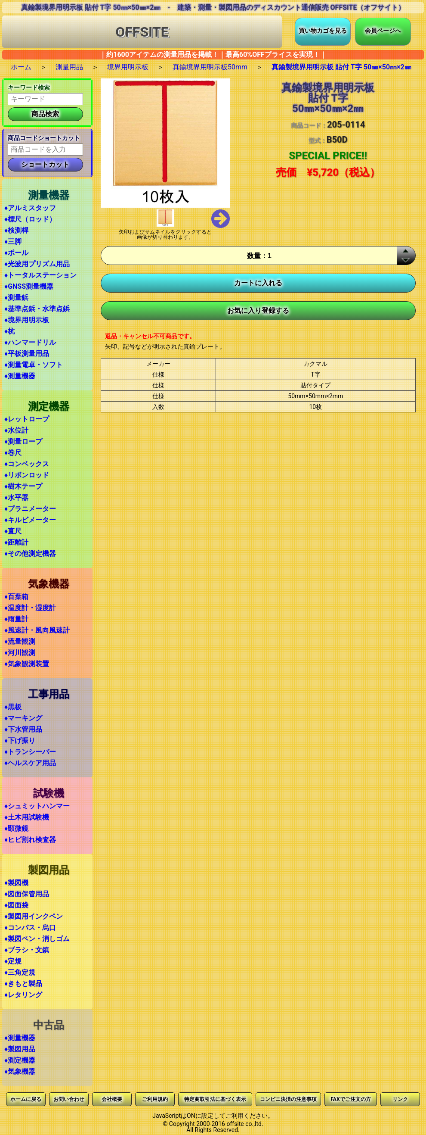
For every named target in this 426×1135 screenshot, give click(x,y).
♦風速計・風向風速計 (37, 630)
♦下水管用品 (23, 729)
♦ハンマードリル (30, 342)
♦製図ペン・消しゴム (37, 939)
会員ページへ (383, 30)
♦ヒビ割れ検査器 (30, 840)
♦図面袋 (16, 905)
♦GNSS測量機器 (28, 286)
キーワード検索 (29, 87)
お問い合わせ (68, 1099)
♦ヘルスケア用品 (30, 763)
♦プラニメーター (30, 509)
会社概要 (112, 1099)
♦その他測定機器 (30, 553)
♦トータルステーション (40, 275)
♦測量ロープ (23, 441)
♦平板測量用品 (26, 353)
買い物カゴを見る (323, 30)
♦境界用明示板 (26, 320)
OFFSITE (142, 32)
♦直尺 (13, 531)
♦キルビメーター (30, 520)
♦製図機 (16, 883)
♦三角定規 (19, 972)
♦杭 (9, 331)
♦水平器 (16, 497)
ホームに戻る (25, 1099)
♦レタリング (23, 995)
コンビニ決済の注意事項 (288, 1099)
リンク (400, 1099)
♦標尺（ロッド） (30, 219)
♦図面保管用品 (26, 894)
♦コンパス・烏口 (30, 927)
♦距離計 (16, 542)
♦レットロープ (26, 419)
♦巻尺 (13, 453)
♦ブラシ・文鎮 (26, 950)
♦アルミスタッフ (30, 208)
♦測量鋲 (16, 297)
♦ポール (16, 253)
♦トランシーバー (30, 752)
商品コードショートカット (44, 137)
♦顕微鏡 (16, 828)
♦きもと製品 (23, 983)
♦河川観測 (19, 653)
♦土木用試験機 (26, 817)
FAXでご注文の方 (350, 1099)
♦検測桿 (16, 230)
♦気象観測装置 (26, 664)
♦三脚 (13, 241)
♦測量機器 (19, 376)
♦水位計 (16, 430)
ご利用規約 (155, 1099)
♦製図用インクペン (33, 916)
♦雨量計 (16, 619)
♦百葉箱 (16, 596)
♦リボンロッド (26, 475)
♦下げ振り (19, 740)
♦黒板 (13, 707)
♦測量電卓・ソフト (33, 365)
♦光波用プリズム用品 (37, 264)
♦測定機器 (19, 1060)
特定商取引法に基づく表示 (215, 1099)
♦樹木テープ (23, 486)
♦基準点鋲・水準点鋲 (37, 309)
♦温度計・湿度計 (30, 608)
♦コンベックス (26, 464)
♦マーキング (23, 718)
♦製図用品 (19, 1049)
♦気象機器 (19, 1071)
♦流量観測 (19, 641)
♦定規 (13, 961)
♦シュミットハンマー (37, 806)
